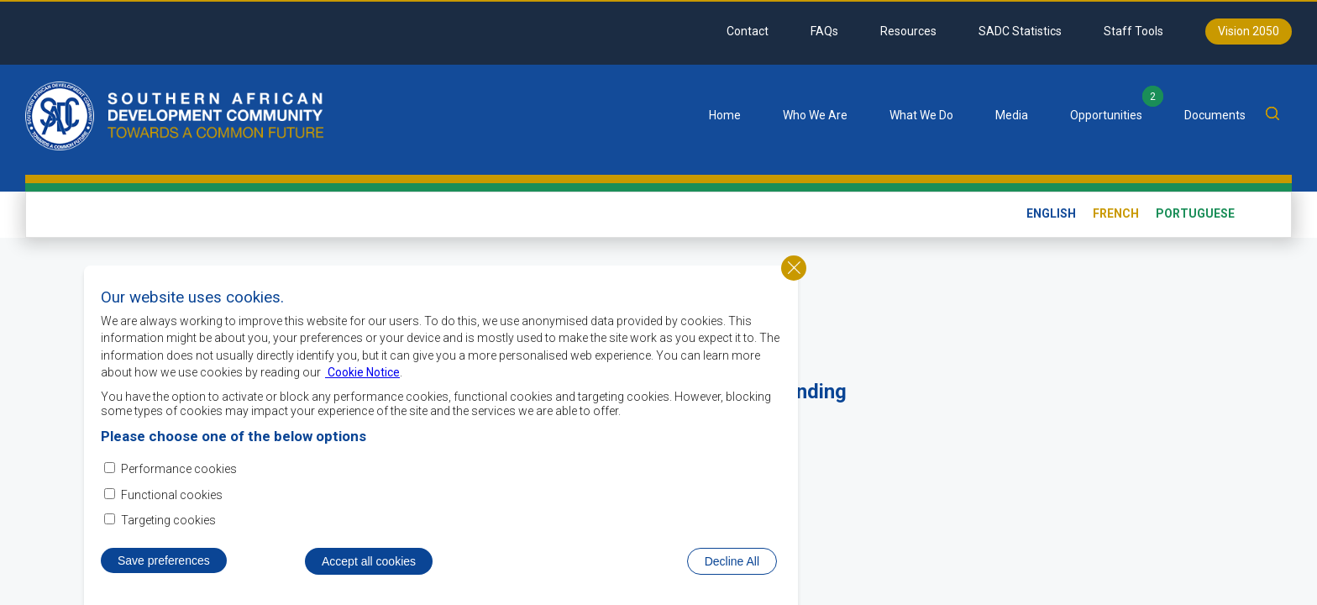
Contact (748, 31)
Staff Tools (1133, 31)
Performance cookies (179, 470)
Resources (908, 31)
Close (793, 268)
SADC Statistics (1020, 31)
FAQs (824, 31)
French (1116, 213)
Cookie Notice (362, 374)
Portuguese (1195, 213)
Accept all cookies (369, 562)
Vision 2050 (1248, 31)
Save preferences (164, 561)
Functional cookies (172, 495)
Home (725, 115)
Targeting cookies (168, 521)
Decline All (732, 562)
